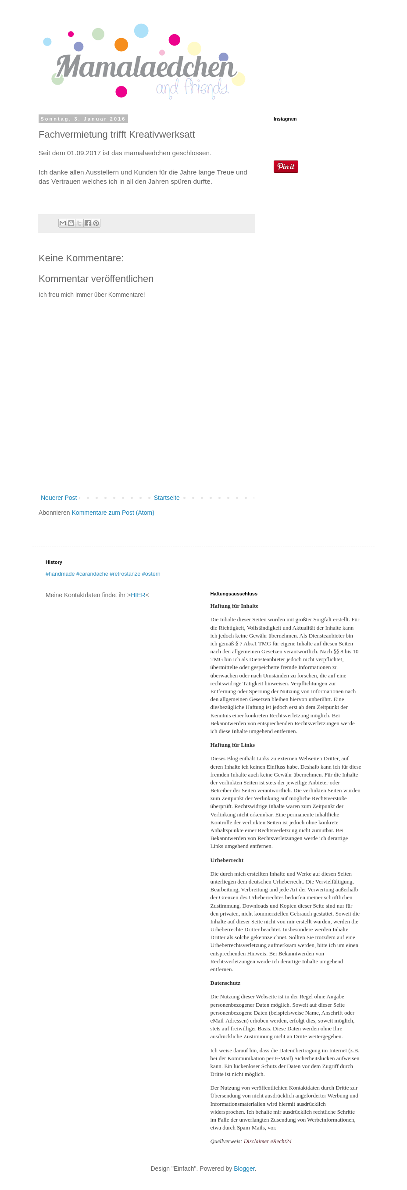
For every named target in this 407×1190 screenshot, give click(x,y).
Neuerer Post (59, 497)
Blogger (244, 1168)
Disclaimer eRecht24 (268, 1141)
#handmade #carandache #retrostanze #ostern (103, 574)
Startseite (167, 497)
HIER (138, 595)
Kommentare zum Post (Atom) (113, 512)
